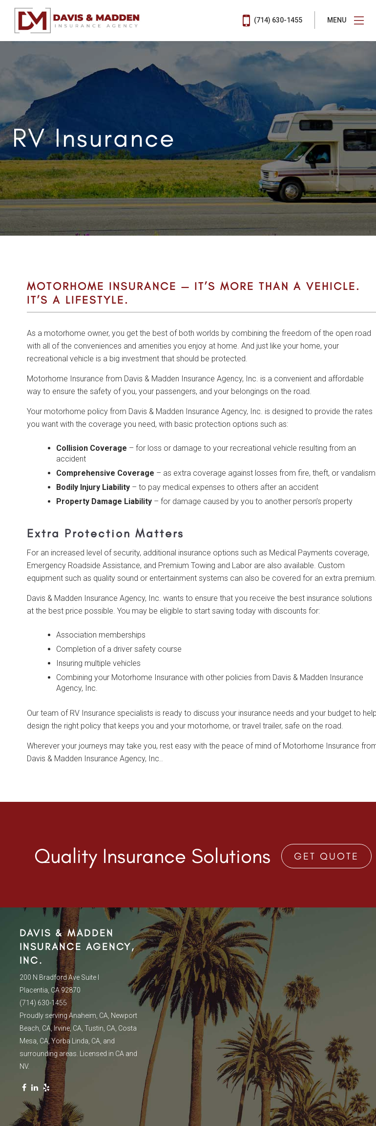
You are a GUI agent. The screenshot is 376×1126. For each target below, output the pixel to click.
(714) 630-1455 (272, 20)
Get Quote (326, 856)
